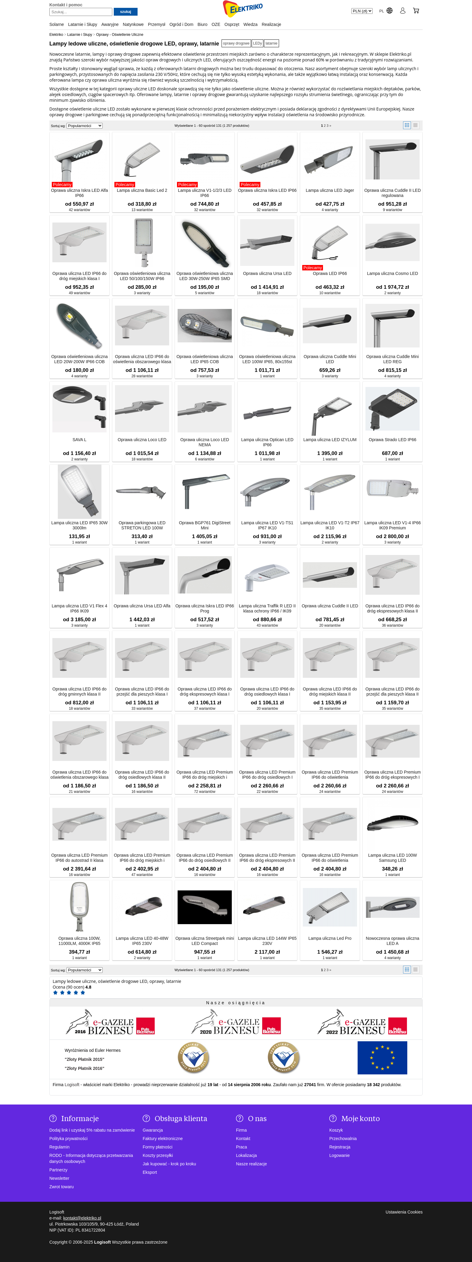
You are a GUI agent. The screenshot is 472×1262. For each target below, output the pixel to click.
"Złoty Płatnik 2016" (84, 1068)
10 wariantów (330, 293)
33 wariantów (142, 708)
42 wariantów (79, 210)
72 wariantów (205, 792)
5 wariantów (204, 293)
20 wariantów (330, 625)
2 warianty (392, 293)
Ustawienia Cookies (404, 1212)
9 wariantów (392, 210)
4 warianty (330, 210)
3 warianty (142, 293)
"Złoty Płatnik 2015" (84, 1059)
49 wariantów (79, 293)
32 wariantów (205, 210)
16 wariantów (142, 792)
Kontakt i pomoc (65, 4)
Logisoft (72, 1084)
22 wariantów (267, 792)
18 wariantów (267, 293)
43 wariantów (267, 625)
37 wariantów (205, 708)
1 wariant (267, 376)
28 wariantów (142, 376)
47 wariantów (142, 875)
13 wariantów (142, 210)
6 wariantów (204, 459)
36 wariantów (392, 625)
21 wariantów (79, 792)
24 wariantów (330, 792)
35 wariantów (330, 708)
